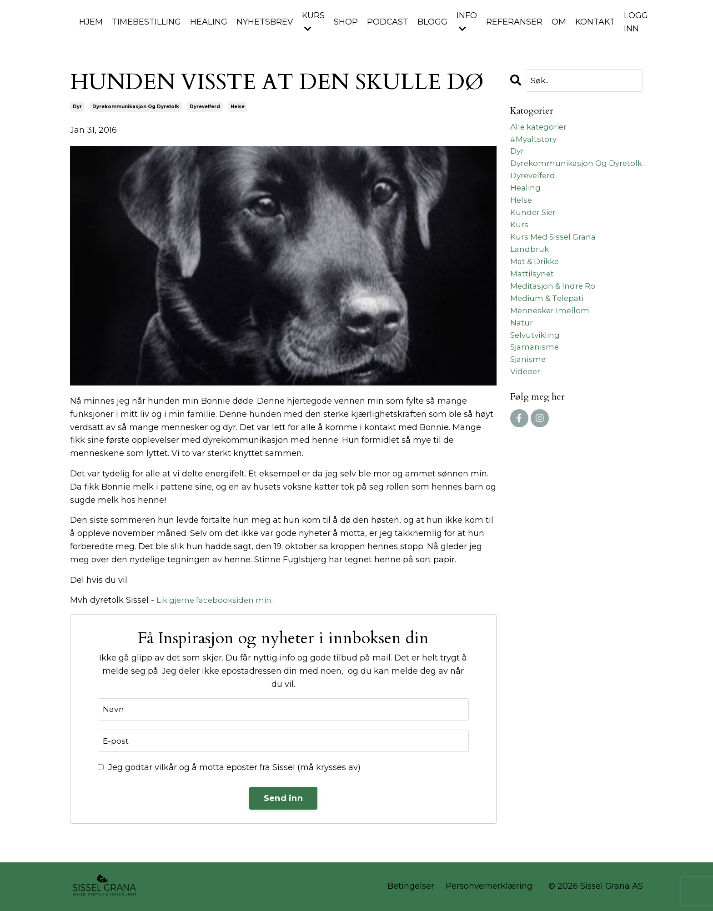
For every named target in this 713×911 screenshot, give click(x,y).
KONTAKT (597, 22)
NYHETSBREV (264, 22)
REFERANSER (515, 22)
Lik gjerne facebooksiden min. (217, 601)
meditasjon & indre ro (555, 311)
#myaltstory (534, 140)
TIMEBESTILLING (146, 22)
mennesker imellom (551, 337)
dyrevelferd (205, 107)
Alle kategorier (540, 128)
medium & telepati (549, 324)
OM (560, 22)
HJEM (91, 22)
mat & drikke (537, 285)
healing (526, 206)
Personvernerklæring (489, 887)
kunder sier (534, 232)
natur (521, 350)
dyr (77, 107)
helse (238, 107)
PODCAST (389, 22)
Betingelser (410, 887)
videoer (526, 402)
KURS (314, 21)
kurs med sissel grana (555, 259)
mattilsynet (533, 298)
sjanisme (529, 390)
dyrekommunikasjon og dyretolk (135, 107)
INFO (468, 21)
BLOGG (434, 22)
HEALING (208, 22)
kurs (519, 245)
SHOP (347, 22)
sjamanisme (536, 376)
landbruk (530, 271)
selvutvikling (536, 363)
